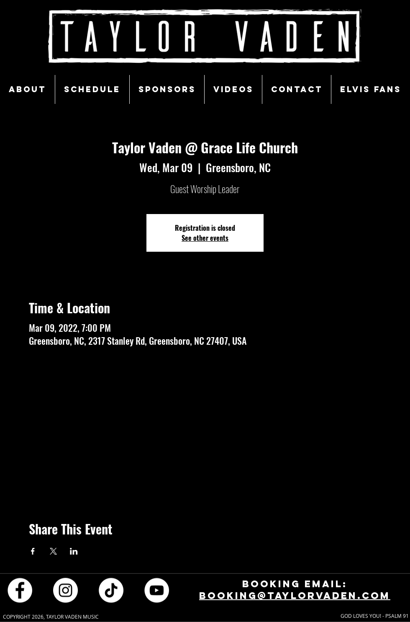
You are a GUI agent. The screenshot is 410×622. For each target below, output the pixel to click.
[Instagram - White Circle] (65, 590)
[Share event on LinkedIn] (74, 551)
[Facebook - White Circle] (20, 590)
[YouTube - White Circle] (156, 590)
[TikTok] (111, 590)
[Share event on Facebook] (33, 551)
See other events (205, 238)
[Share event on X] (53, 551)
